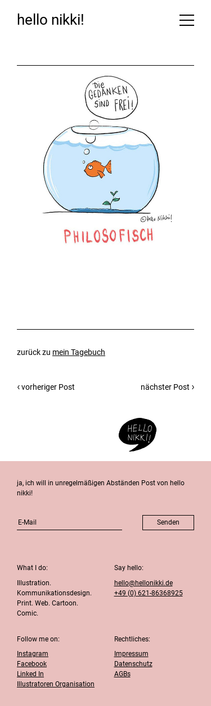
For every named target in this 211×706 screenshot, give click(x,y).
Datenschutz (133, 664)
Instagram (32, 654)
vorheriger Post (48, 386)
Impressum (131, 654)
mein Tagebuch (78, 352)
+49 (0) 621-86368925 (148, 593)
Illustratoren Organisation (56, 684)
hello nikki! (50, 19)
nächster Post (165, 386)
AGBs (122, 674)
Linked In (30, 674)
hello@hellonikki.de (143, 583)
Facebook (32, 664)
